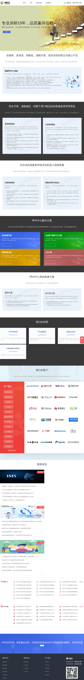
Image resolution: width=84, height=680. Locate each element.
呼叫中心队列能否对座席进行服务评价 (46, 569)
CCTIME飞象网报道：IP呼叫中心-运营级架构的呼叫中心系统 (18, 543)
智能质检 (29, 113)
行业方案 (69, 285)
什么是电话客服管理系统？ (44, 597)
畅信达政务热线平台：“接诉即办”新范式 (42, 543)
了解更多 (7, 297)
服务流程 (4, 642)
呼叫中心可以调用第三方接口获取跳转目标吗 (69, 563)
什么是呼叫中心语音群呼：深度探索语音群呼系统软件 (23, 591)
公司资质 (47, 646)
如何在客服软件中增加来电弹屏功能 (69, 584)
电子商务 (8, 452)
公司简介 (47, 639)
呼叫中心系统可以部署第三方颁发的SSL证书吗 (69, 573)
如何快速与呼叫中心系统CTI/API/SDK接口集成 (23, 584)
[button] (36, 47)
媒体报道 (26, 639)
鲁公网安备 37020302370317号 (66, 673)
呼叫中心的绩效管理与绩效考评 (22, 597)
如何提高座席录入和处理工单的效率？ (23, 601)
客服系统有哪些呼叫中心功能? (68, 587)
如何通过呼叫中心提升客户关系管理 (46, 587)
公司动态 (26, 646)
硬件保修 (4, 649)
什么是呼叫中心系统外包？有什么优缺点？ (69, 591)
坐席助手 (42, 113)
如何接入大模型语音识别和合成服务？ (69, 597)
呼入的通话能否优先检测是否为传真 (23, 566)
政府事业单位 (8, 432)
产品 (31, 2)
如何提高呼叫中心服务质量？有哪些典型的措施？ (23, 594)
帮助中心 (4, 559)
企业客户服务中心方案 (32, 285)
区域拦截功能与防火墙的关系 (22, 563)
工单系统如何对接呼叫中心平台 (46, 559)
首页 (24, 2)
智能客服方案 (50, 285)
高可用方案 (51, 331)
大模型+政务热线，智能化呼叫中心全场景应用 (43, 536)
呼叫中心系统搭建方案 (11, 113)
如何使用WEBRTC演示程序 (68, 559)
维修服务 (8, 487)
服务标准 (4, 639)
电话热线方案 (7, 285)
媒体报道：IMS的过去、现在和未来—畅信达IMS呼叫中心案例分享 (20, 533)
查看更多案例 (12, 491)
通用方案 (10, 331)
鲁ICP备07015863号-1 (48, 673)
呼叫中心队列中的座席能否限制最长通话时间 (23, 573)
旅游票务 (8, 442)
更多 (23, 550)
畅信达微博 (71, 661)
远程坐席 (36, 113)
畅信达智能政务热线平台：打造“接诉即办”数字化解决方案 (46, 547)
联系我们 (47, 649)
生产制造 (8, 462)
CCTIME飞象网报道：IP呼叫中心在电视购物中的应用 (16, 536)
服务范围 (4, 646)
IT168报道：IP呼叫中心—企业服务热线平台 (14, 547)
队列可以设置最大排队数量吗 (45, 563)
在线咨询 (8, 32)
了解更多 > (14, 109)
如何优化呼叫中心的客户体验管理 (46, 594)
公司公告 (26, 649)
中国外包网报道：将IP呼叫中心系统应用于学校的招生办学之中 (19, 540)
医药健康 (8, 477)
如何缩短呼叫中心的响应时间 (22, 587)
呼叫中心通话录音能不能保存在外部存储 (46, 566)
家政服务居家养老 (8, 457)
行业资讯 (26, 642)
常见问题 (4, 584)
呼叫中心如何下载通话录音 (21, 576)
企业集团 (8, 472)
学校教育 (8, 447)
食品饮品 (8, 482)
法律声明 (47, 652)
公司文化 (47, 642)
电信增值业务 (8, 437)
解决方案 (39, 2)
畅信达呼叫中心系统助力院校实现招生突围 (71, 536)
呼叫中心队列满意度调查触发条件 (69, 569)
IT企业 (8, 467)
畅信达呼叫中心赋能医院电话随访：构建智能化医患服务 (46, 540)
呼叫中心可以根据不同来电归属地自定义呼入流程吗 (23, 559)
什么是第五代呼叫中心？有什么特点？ (46, 591)
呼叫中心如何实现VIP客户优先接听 (46, 573)
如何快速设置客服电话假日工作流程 (46, 584)
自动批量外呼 (22, 113)
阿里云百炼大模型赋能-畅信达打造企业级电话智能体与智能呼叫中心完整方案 (51, 533)
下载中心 (4, 655)
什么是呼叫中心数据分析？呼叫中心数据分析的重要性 (69, 594)
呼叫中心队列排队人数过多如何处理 (23, 569)
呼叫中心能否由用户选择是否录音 (69, 566)
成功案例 (48, 2)
